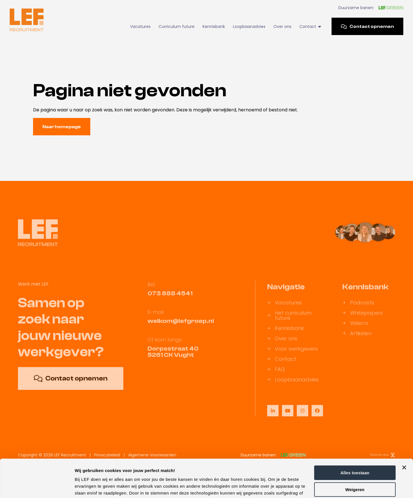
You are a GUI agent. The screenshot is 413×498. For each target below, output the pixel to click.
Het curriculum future (289, 321)
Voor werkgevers (292, 354)
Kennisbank (214, 26)
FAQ (276, 374)
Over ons (282, 26)
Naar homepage (61, 126)
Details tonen (88, 486)
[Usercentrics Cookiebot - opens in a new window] (37, 487)
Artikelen (356, 339)
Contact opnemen (367, 26)
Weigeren (354, 453)
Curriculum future (177, 26)
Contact (310, 26)
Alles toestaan (354, 437)
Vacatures (140, 26)
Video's (355, 328)
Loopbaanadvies (249, 26)
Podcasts (358, 308)
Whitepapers (362, 318)
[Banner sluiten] (404, 432)
